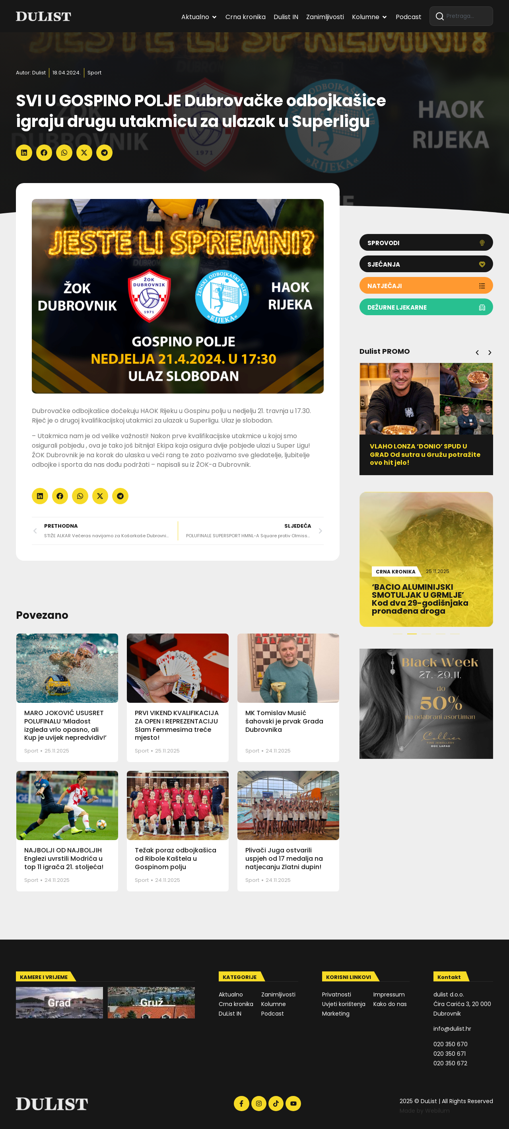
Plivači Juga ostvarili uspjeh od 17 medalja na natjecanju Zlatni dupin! (284, 859)
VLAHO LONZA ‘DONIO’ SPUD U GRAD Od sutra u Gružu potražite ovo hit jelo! (425, 455)
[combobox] (461, 16)
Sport (94, 72)
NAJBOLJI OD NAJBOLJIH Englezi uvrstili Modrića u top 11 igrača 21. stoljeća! (63, 859)
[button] (24, 152)
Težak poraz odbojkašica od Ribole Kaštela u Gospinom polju (175, 859)
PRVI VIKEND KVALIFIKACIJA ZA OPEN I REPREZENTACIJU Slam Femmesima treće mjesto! (177, 725)
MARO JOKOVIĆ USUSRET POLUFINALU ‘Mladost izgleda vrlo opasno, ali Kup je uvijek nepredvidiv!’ (65, 725)
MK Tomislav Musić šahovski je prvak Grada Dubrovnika (284, 721)
